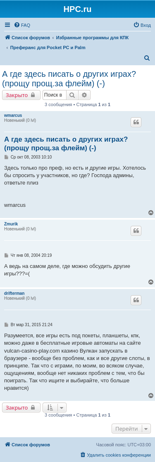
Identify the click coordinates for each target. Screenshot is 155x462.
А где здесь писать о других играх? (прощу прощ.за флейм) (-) (69, 78)
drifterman (14, 293)
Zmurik (11, 224)
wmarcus (13, 115)
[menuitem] (22, 25)
